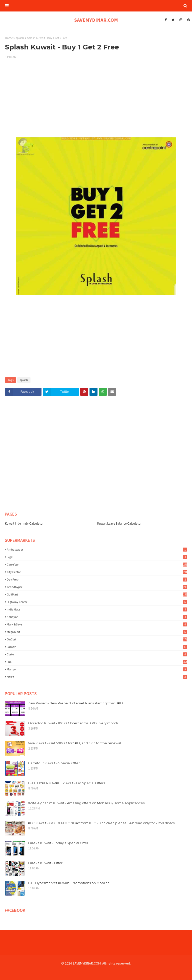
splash (20, 38)
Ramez (97, 647)
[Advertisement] (96, 102)
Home (9, 38)
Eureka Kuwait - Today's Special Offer (58, 843)
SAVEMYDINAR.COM (96, 20)
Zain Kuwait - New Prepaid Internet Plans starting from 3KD (75, 703)
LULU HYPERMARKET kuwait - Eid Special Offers (66, 783)
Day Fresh (97, 579)
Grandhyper (97, 587)
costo (97, 654)
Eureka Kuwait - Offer (45, 863)
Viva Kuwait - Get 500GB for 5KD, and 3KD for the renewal (74, 743)
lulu (97, 662)
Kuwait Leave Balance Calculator (119, 523)
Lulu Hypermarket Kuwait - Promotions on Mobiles (68, 883)
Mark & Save (97, 624)
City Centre (97, 572)
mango (97, 669)
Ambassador (97, 549)
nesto (97, 677)
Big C (97, 557)
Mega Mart (97, 632)
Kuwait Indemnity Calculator (24, 523)
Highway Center (97, 602)
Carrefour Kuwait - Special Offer (54, 763)
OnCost (97, 639)
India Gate (97, 609)
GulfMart (97, 594)
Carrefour (97, 564)
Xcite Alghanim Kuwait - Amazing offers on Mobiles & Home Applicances (86, 803)
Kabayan (97, 617)
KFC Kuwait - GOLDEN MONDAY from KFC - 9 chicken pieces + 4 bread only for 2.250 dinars (101, 823)
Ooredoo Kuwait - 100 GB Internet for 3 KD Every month (73, 723)
